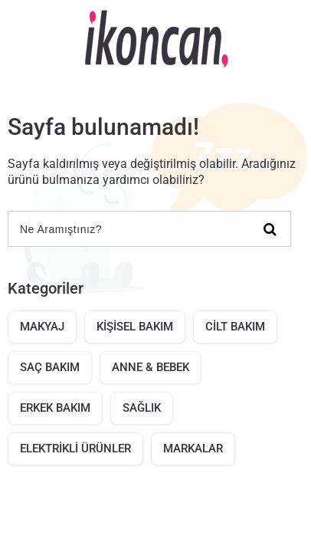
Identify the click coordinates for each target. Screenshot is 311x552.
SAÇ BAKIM (50, 367)
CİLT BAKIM (235, 327)
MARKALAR (193, 448)
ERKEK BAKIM (55, 408)
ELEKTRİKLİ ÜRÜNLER (75, 448)
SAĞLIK (142, 408)
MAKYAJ (42, 327)
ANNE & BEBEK (150, 367)
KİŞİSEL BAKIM (135, 327)
